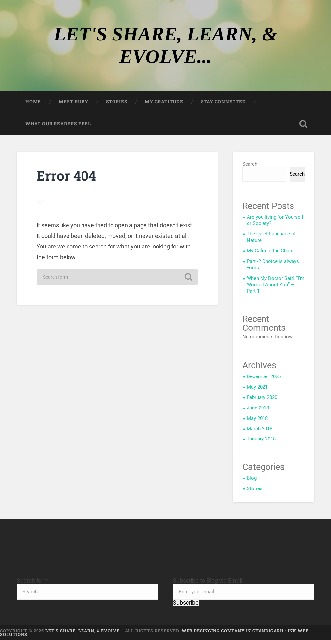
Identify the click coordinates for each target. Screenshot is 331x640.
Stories (116, 101)
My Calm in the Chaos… (272, 251)
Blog (252, 478)
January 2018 (261, 439)
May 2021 (257, 387)
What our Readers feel (58, 124)
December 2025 (264, 376)
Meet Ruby (73, 101)
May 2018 (257, 418)
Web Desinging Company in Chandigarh (233, 630)
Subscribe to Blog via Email (207, 580)
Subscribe (186, 603)
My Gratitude (164, 101)
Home (33, 101)
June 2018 (258, 408)
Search (249, 164)
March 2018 (259, 429)
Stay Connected (223, 101)
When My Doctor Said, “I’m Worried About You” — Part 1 (275, 284)
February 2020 (262, 397)
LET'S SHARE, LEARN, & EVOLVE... (85, 630)
